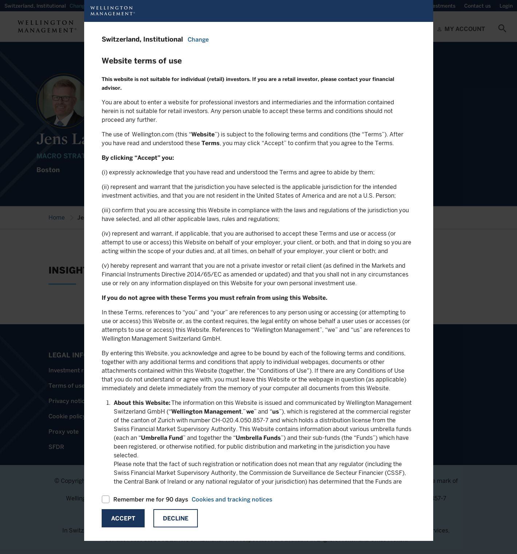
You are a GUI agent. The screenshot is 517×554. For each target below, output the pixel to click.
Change (198, 39)
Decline (175, 518)
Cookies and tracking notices (232, 499)
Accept (123, 518)
